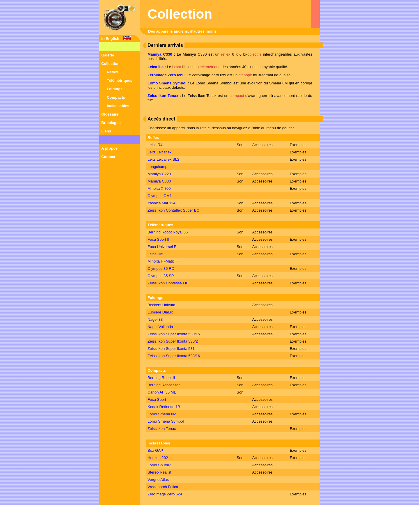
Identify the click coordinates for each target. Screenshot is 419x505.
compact (237, 95)
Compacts (116, 97)
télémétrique (210, 67)
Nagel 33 (155, 319)
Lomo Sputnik (159, 465)
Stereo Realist (159, 472)
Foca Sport (157, 399)
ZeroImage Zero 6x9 (165, 75)
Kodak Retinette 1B (164, 407)
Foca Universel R (162, 246)
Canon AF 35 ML (162, 392)
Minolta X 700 (159, 188)
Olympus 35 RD (161, 268)
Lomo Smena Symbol (167, 83)
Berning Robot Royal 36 (168, 232)
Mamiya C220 (159, 174)
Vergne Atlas (158, 479)
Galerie (107, 55)
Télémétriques (119, 80)
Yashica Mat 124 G (164, 203)
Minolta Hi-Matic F (163, 261)
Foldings (114, 89)
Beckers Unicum (161, 305)
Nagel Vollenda (160, 327)
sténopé (245, 75)
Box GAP (155, 450)
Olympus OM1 (160, 196)
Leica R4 (155, 145)
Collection (110, 63)
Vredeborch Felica (163, 487)
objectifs (254, 54)
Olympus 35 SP (161, 276)
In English (110, 38)
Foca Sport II (158, 239)
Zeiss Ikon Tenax (163, 95)
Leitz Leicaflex (159, 152)
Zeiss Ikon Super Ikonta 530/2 (173, 341)
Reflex (112, 72)
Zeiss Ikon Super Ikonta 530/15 (174, 334)
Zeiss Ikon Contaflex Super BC (173, 210)
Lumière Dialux (160, 312)
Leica (176, 67)
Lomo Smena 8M (162, 414)
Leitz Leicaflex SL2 (163, 159)
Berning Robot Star (164, 385)
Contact (108, 157)
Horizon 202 (158, 458)
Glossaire (109, 114)
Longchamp (157, 166)
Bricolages (110, 123)
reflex (225, 54)
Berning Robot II (161, 377)
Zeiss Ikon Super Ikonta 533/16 (174, 356)
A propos (109, 148)
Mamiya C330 (160, 54)
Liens (106, 131)
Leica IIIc (156, 67)
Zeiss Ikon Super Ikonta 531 (171, 348)
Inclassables (118, 106)
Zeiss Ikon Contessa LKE (169, 283)
